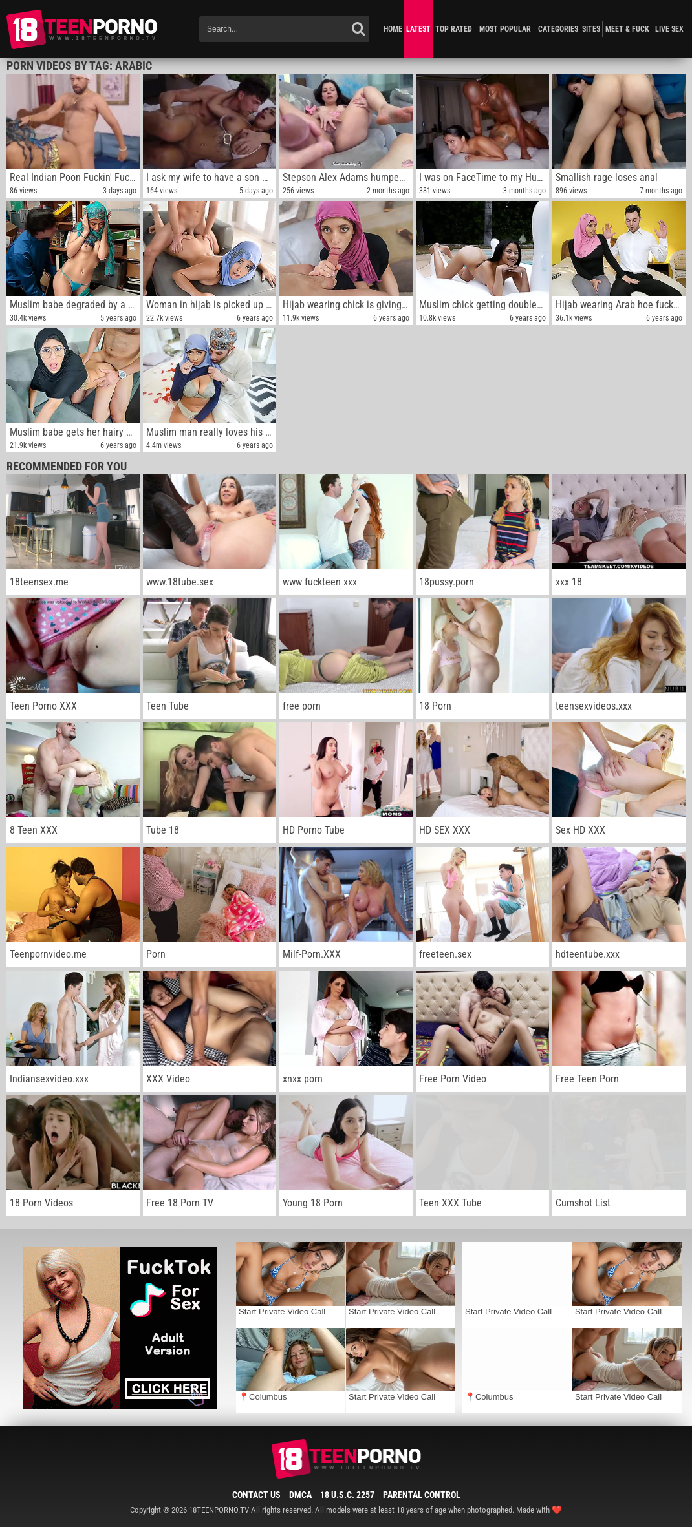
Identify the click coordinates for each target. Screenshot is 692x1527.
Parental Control (421, 1494)
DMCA (300, 1494)
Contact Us (256, 1494)
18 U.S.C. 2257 (347, 1494)
